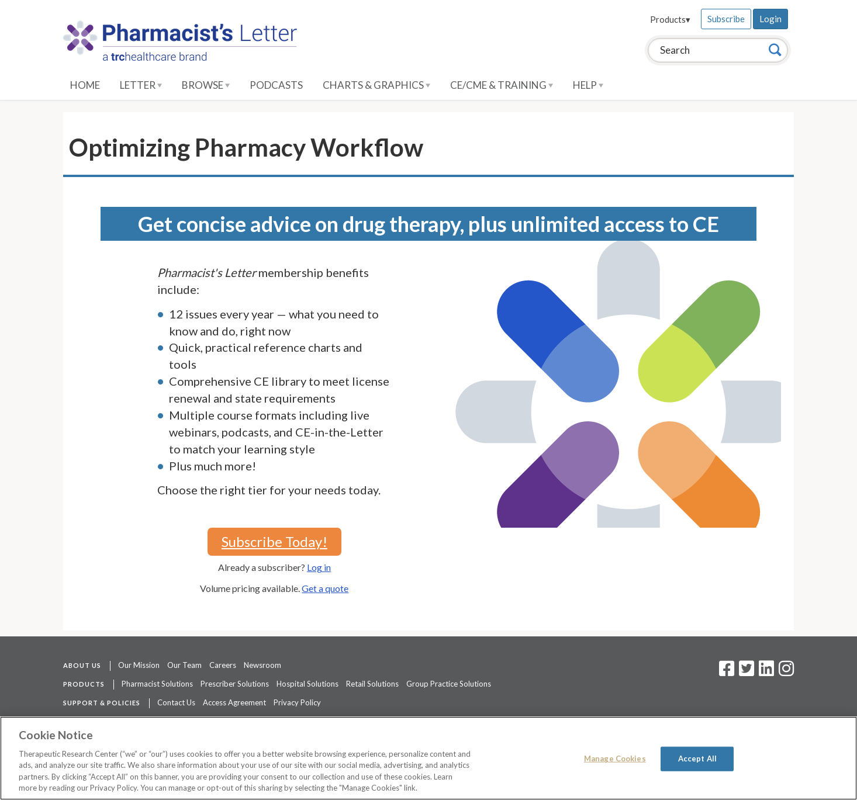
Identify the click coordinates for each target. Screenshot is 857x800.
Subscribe (726, 18)
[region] (428, 758)
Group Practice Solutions (448, 683)
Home (85, 85)
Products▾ (670, 19)
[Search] (775, 49)
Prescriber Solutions (235, 683)
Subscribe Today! (274, 541)
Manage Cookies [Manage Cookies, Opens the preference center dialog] (615, 758)
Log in (319, 567)
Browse (206, 85)
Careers (222, 665)
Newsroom (262, 665)
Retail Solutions (372, 683)
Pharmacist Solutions (157, 683)
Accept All (697, 758)
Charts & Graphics (376, 85)
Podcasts (276, 85)
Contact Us (176, 702)
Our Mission (139, 665)
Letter (141, 85)
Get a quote (325, 588)
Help (588, 85)
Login (770, 18)
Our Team (184, 665)
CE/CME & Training (501, 85)
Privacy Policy (297, 702)
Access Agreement (234, 702)
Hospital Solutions (307, 683)
